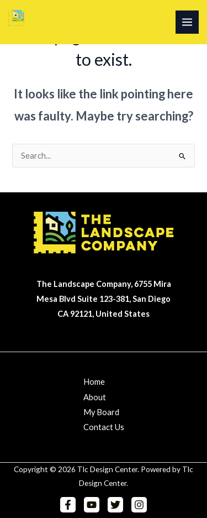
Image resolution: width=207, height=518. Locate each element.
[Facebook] (68, 504)
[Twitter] (115, 504)
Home (94, 381)
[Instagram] (139, 504)
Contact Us (103, 427)
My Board (101, 412)
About (94, 397)
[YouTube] (91, 504)
